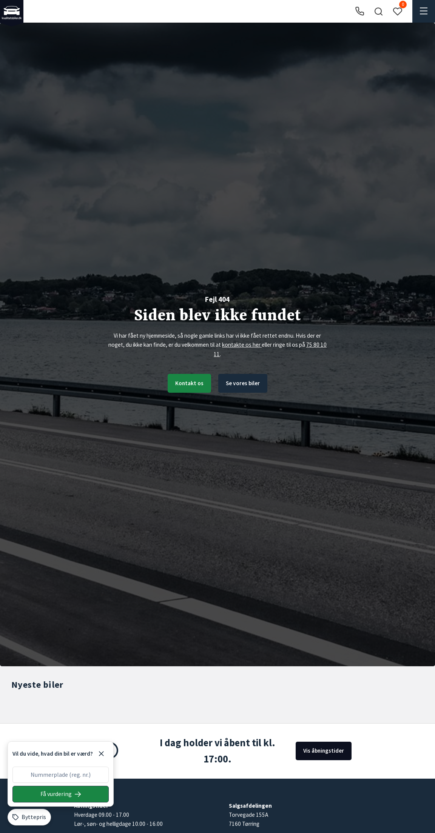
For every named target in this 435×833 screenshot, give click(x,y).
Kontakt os (189, 383)
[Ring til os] (359, 11)
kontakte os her (242, 344)
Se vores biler (243, 383)
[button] (378, 11)
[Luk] (101, 753)
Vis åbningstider (323, 750)
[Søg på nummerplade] (60, 794)
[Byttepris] (29, 817)
